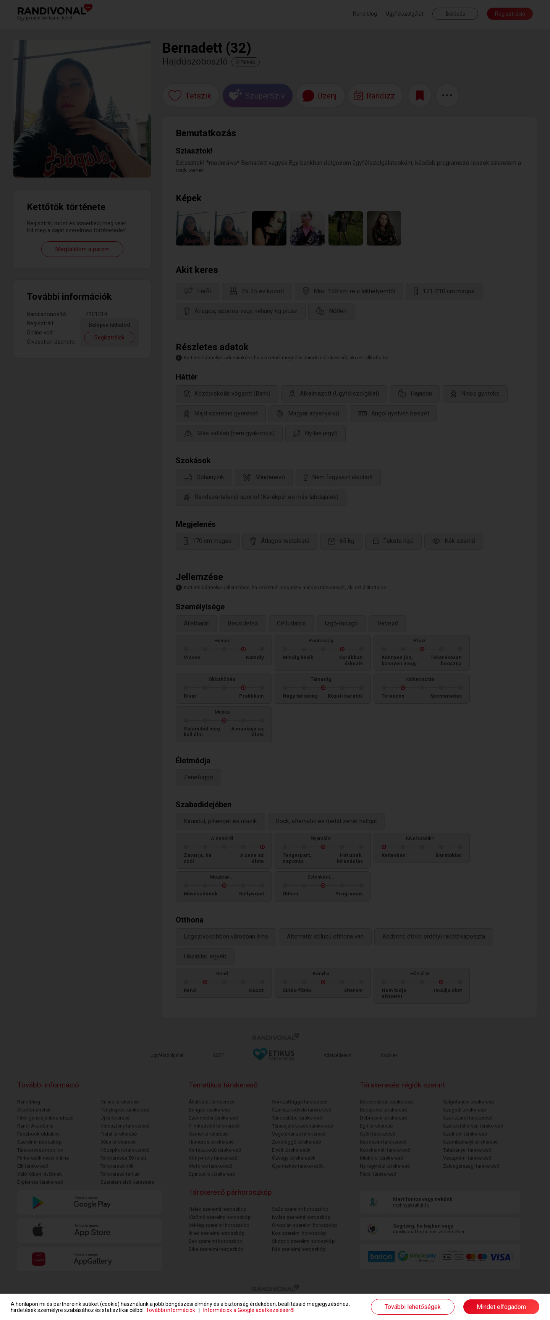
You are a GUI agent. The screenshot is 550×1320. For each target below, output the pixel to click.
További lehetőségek (413, 1306)
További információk (170, 1310)
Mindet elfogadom (501, 1306)
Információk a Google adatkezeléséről (248, 1310)
